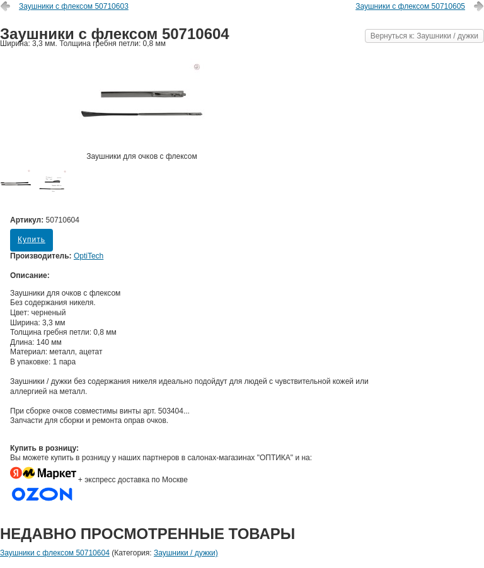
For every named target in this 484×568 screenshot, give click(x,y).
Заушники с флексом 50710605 (410, 6)
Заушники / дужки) (186, 552)
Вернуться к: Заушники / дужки (424, 36)
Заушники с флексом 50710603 (74, 6)
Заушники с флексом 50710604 (55, 552)
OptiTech (88, 256)
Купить (31, 239)
